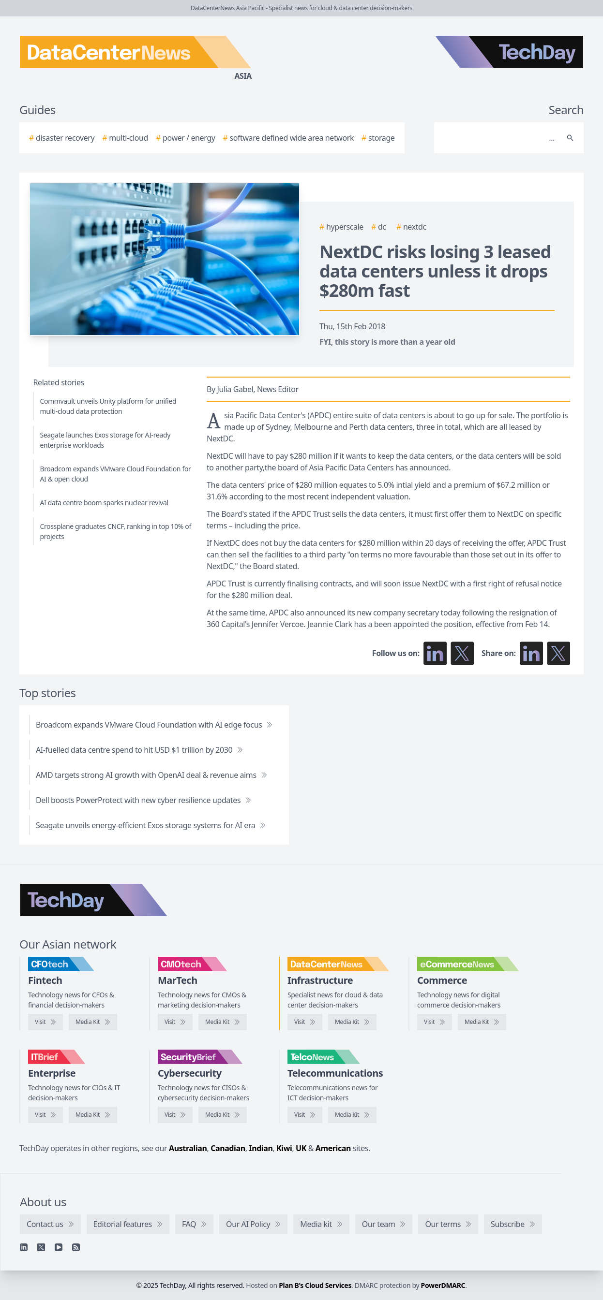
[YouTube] (58, 1247)
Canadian (228, 1148)
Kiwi (284, 1148)
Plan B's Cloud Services (315, 1285)
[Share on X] (558, 653)
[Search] (499, 137)
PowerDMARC (443, 1285)
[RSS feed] (76, 1247)
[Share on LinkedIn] (531, 653)
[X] (41, 1247)
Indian (260, 1148)
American (333, 1148)
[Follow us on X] (462, 653)
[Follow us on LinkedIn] (435, 653)
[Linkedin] (24, 1247)
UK (301, 1148)
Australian (188, 1148)
